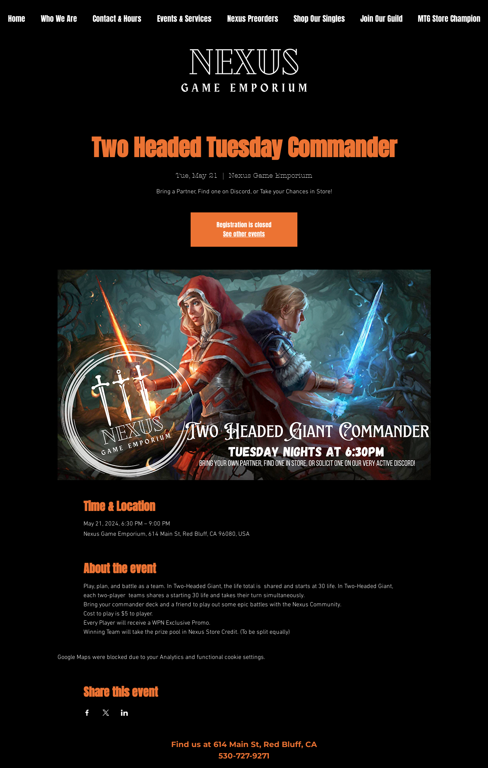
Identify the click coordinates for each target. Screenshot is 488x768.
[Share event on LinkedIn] (124, 713)
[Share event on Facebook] (87, 713)
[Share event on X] (105, 713)
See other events (244, 234)
